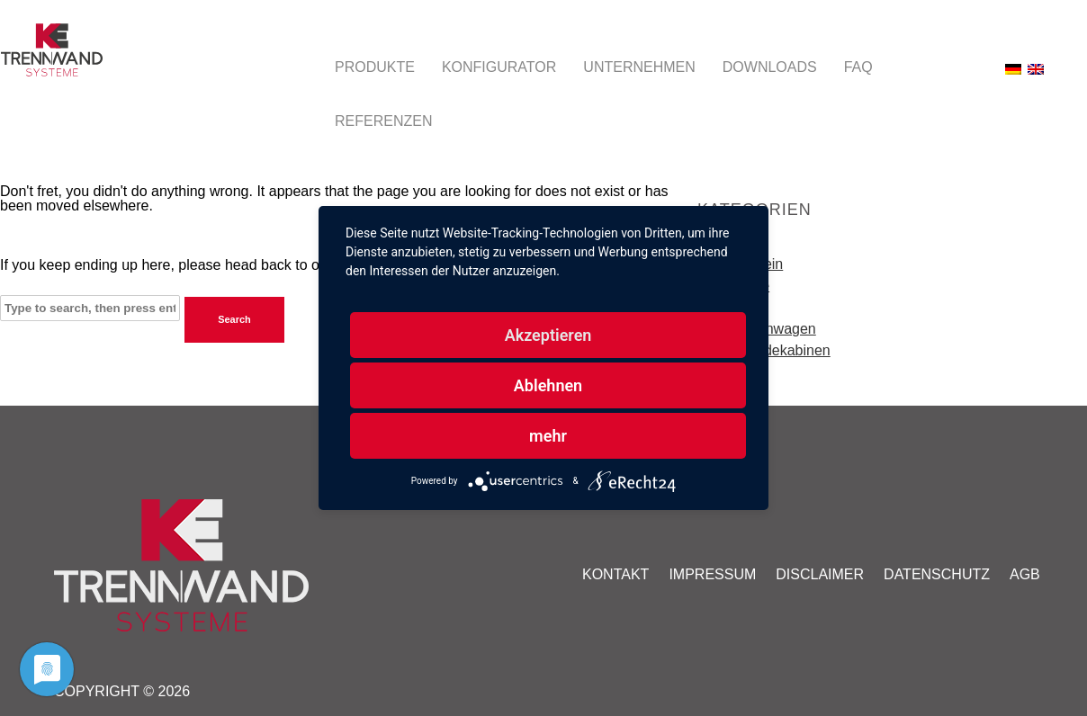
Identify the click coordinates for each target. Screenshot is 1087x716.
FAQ (858, 67)
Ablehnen (548, 385)
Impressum (712, 574)
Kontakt (615, 574)
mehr (548, 435)
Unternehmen (639, 67)
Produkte (375, 67)
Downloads (770, 67)
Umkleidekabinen (775, 350)
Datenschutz (937, 574)
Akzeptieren (548, 335)
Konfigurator (499, 67)
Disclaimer (820, 574)
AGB (1025, 574)
